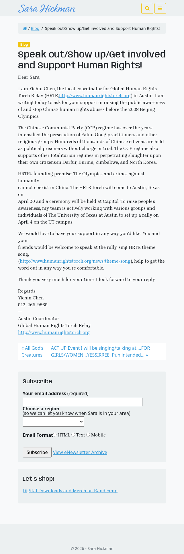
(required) (56, 393)
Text (80, 435)
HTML (63, 435)
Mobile (98, 435)
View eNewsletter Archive (80, 452)
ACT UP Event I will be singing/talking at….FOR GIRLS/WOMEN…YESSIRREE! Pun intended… (100, 351)
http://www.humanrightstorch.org (95, 95)
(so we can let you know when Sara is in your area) (76, 410)
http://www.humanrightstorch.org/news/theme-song (75, 261)
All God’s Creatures (32, 351)
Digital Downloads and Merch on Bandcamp (70, 490)
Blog (35, 28)
